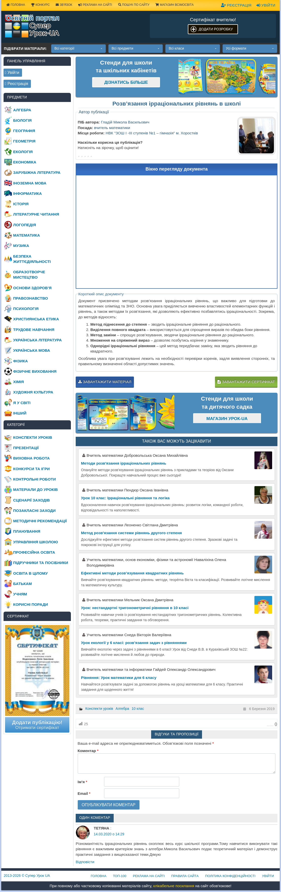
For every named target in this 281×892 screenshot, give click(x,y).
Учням (20, 594)
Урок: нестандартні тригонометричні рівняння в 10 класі (135, 608)
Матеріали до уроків (35, 489)
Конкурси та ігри (31, 469)
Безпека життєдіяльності (32, 259)
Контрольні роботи (34, 479)
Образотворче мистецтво (29, 274)
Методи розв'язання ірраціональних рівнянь (123, 463)
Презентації (26, 448)
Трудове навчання (33, 329)
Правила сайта (185, 876)
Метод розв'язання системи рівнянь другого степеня (131, 533)
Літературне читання (36, 214)
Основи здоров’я (32, 288)
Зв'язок (64, 5)
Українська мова (31, 350)
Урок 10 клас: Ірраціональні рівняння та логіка (125, 498)
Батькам (22, 584)
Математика (26, 235)
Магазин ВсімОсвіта (174, 5)
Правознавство (30, 298)
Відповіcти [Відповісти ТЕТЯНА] (85, 862)
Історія (21, 204)
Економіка (24, 162)
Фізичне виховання (34, 371)
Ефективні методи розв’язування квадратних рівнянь (132, 573)
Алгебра (122, 709)
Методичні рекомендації (40, 521)
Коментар (88, 751)
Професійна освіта (34, 552)
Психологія (25, 308)
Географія (24, 131)
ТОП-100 (119, 876)
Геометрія (24, 141)
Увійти (265, 5)
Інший (19, 413)
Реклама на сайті (95, 5)
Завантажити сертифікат (246, 382)
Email (84, 793)
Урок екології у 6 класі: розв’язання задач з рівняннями (134, 642)
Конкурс (40, 5)
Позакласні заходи (34, 510)
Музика (21, 245)
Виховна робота (31, 458)
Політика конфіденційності (230, 876)
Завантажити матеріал (104, 382)
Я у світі (21, 403)
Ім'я (82, 782)
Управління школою (35, 542)
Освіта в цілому (30, 573)
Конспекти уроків (99, 709)
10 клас (138, 709)
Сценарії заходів (31, 500)
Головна (99, 876)
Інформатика (27, 193)
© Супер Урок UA (27, 876)
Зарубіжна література (37, 172)
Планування (26, 531)
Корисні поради (30, 604)
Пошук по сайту (134, 5)
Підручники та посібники (40, 563)
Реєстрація (236, 5)
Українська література (37, 340)
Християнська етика (36, 319)
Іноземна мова (29, 183)
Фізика (20, 361)
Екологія (23, 152)
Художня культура (33, 392)
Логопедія (24, 225)
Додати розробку (216, 29)
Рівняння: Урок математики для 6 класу (118, 677)
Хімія (18, 382)
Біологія (22, 120)
